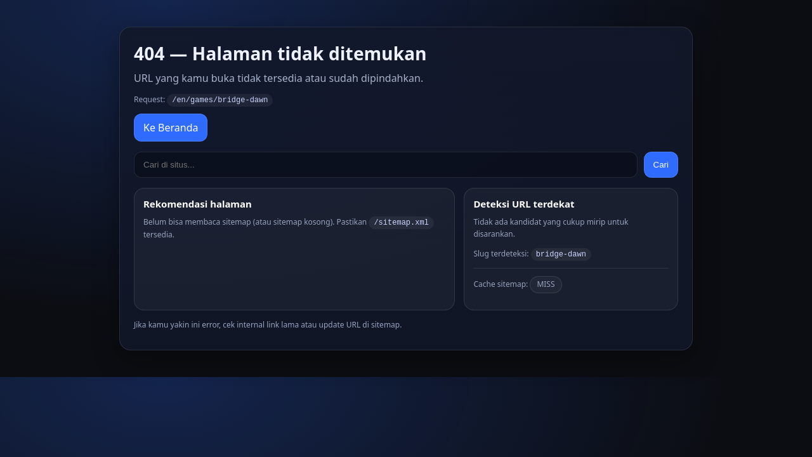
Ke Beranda (170, 127)
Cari (661, 164)
